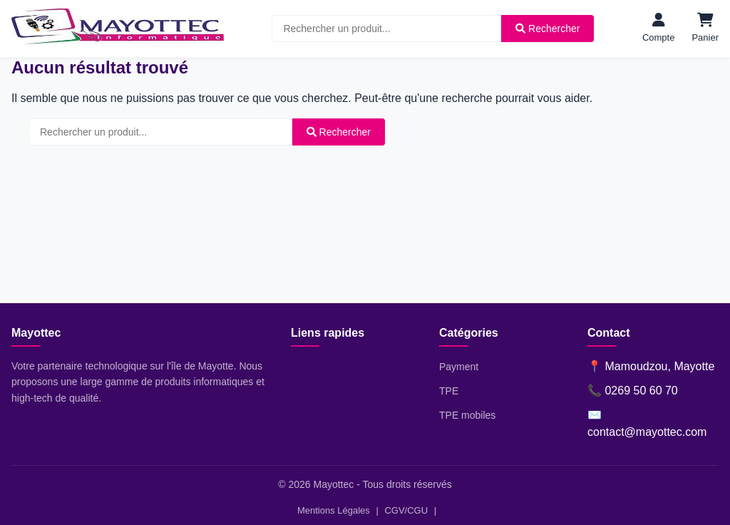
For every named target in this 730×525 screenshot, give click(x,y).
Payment (458, 366)
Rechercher (547, 28)
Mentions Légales (333, 510)
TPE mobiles (467, 415)
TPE (448, 391)
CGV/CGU (406, 510)
